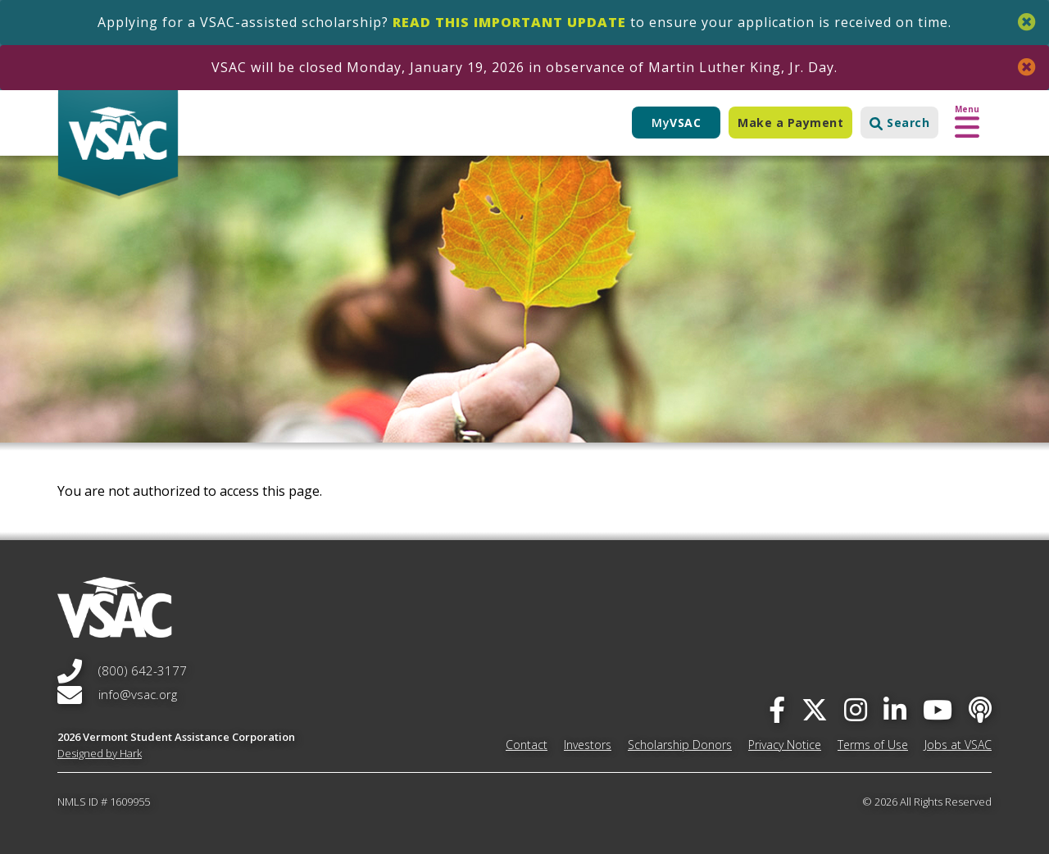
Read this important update (509, 22)
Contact (526, 744)
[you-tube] (937, 709)
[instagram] (855, 709)
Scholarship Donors (680, 744)
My (676, 122)
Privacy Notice (784, 744)
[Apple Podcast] (980, 709)
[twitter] (815, 709)
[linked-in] (894, 709)
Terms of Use (873, 744)
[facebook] (777, 709)
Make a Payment (790, 122)
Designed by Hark (99, 753)
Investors (587, 744)
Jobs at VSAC (958, 744)
